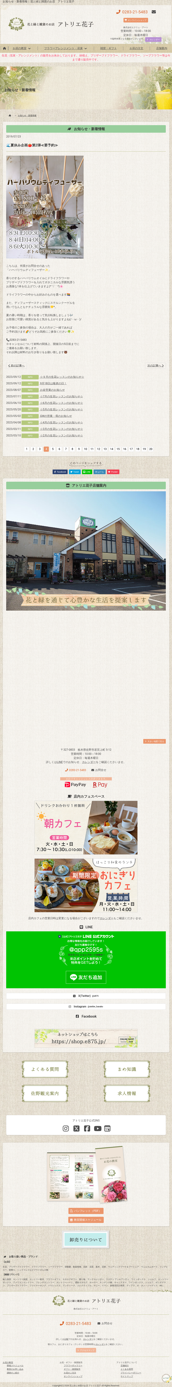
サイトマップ (127, 1376)
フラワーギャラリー (73, 1365)
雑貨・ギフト (108, 48)
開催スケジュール (15, 1365)
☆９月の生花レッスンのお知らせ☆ (61, 377)
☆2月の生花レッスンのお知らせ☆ (61, 435)
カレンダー (89, 762)
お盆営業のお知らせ (52, 390)
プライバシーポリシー (131, 1373)
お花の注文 (136, 48)
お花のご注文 (70, 1373)
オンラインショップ (73, 1376)
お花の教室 (19, 48)
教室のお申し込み (15, 1369)
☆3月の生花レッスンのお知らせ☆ (61, 429)
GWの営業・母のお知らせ (55, 416)
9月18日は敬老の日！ (53, 383)
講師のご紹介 (13, 1373)
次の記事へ (155, 365)
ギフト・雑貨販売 (72, 1369)
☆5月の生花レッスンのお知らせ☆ (61, 409)
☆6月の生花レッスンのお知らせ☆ (61, 403)
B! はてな (99, 472)
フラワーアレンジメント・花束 (63, 48)
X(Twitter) (85, 996)
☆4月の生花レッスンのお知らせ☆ (61, 422)
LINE (60, 762)
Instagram (85, 1007)
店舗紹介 (125, 1365)
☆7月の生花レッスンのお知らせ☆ (61, 396)
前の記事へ (16, 365)
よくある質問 (127, 1369)
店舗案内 (161, 48)
